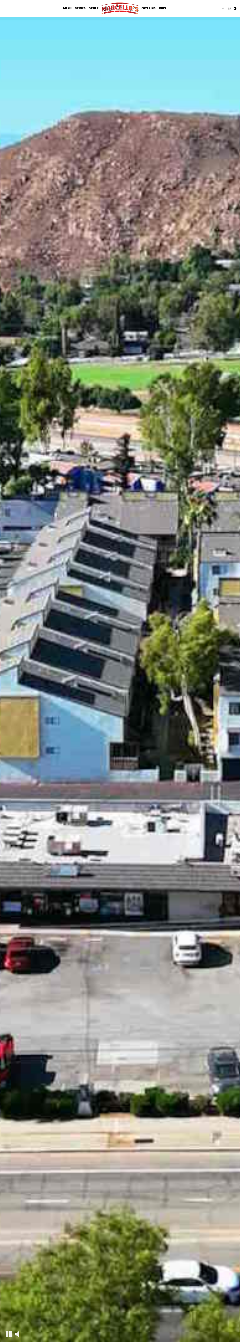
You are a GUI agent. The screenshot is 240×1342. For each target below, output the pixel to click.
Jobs (162, 8)
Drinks (80, 8)
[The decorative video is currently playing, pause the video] (9, 1334)
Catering (148, 8)
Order (93, 8)
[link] (120, 8)
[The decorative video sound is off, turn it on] (17, 1334)
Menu (67, 8)
